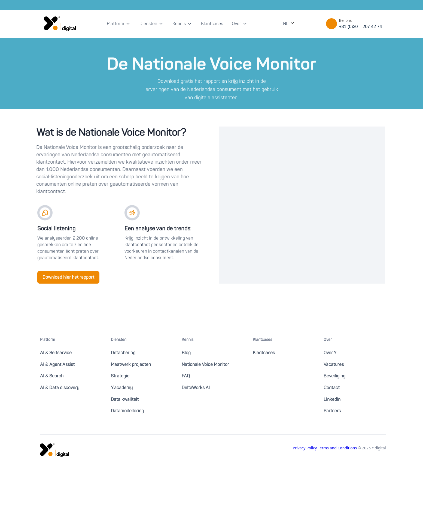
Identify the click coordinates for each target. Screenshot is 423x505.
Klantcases (212, 23)
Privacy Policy (305, 447)
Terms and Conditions (338, 447)
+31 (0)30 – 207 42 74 (360, 27)
